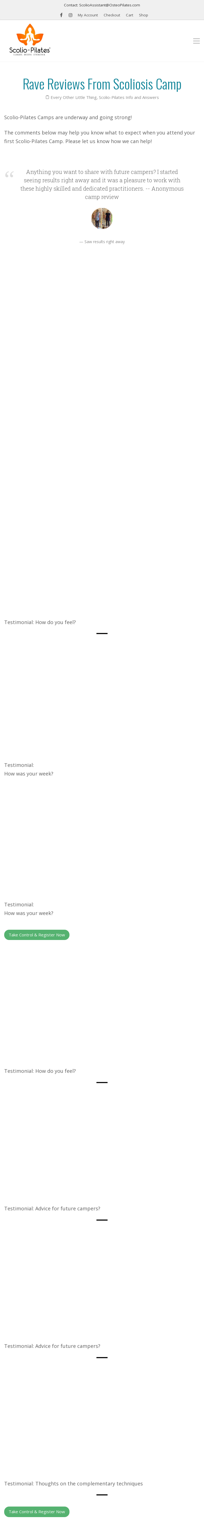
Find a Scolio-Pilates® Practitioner (36, 1445)
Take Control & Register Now (37, 694)
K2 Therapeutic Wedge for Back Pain (39, 1385)
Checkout (112, 15)
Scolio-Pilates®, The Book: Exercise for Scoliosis (50, 1397)
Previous (18, 1328)
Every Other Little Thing (74, 97)
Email (14, 1494)
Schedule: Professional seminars (35, 1421)
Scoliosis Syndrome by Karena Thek (38, 1433)
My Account (88, 15)
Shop (143, 15)
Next (189, 1328)
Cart (129, 15)
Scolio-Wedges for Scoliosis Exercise (39, 1409)
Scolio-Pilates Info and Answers (129, 97)
